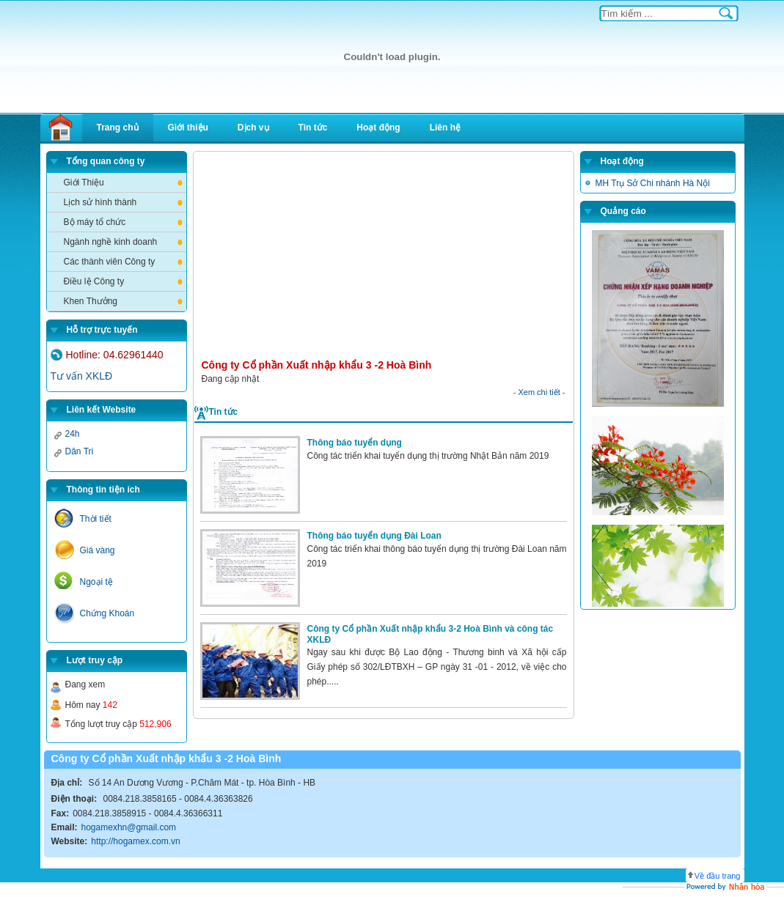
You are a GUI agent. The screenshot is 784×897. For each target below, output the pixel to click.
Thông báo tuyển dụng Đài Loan (374, 536)
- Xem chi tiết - (539, 392)
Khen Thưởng (91, 301)
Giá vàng (97, 550)
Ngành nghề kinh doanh (111, 242)
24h (72, 434)
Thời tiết (95, 519)
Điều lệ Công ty (94, 281)
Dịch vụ (253, 127)
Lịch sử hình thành (100, 202)
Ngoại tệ (96, 582)
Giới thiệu (188, 127)
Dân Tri (79, 451)
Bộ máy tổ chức (95, 222)
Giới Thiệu (84, 182)
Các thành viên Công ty (109, 261)
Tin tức (313, 127)
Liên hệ (445, 127)
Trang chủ (118, 127)
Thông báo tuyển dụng (354, 443)
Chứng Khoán (107, 613)
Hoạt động (378, 127)
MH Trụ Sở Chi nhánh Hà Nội (653, 183)
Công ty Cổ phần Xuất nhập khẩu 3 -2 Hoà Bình (317, 365)
